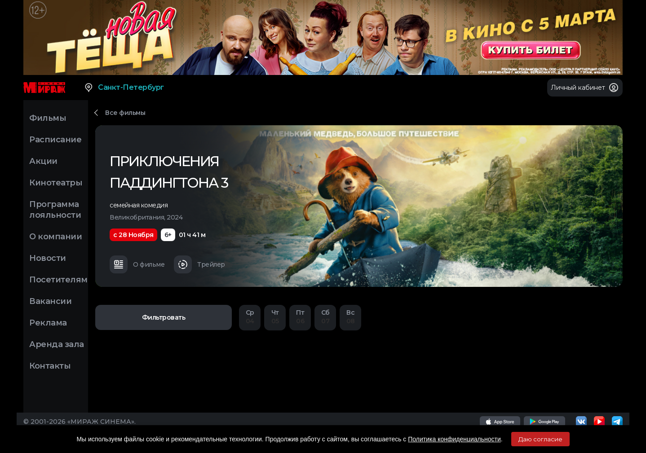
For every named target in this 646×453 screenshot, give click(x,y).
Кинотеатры (55, 183)
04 (250, 316)
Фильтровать (164, 317)
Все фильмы (125, 113)
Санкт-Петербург (124, 87)
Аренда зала (56, 344)
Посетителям (58, 280)
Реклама (48, 323)
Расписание (55, 140)
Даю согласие (540, 439)
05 (275, 316)
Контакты (50, 366)
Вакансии (50, 301)
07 (325, 316)
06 (300, 316)
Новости (47, 258)
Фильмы (47, 118)
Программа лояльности (55, 209)
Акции (43, 161)
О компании (55, 237)
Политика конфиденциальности (454, 439)
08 (350, 316)
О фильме (137, 264)
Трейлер (199, 264)
